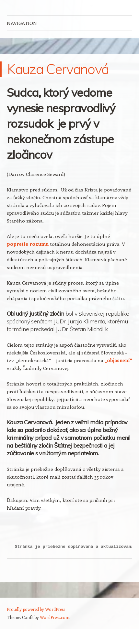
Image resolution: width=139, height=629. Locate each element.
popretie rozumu (28, 244)
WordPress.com (54, 617)
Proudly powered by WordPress (36, 609)
